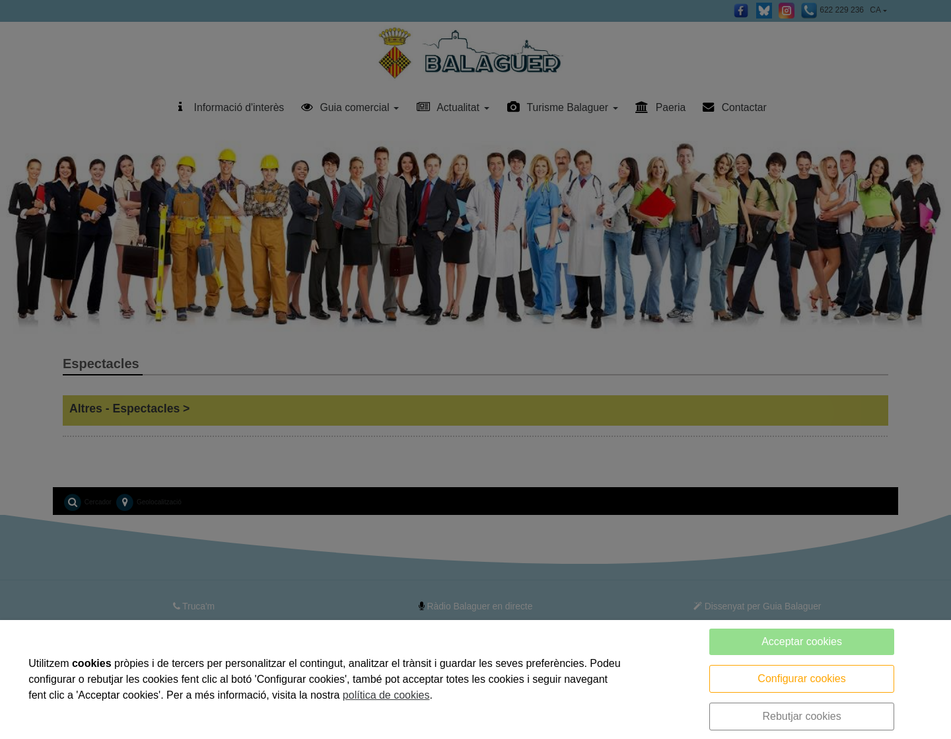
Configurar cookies (801, 678)
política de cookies (386, 695)
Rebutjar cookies (801, 716)
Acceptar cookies (801, 641)
